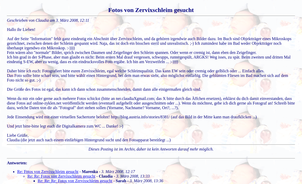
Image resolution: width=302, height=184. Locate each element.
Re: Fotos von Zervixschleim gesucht (47, 171)
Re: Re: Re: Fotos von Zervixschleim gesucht (75, 181)
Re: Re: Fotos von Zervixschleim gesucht (61, 176)
